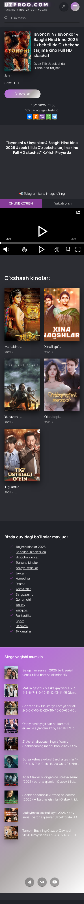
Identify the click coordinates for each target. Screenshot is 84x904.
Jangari (21, 573)
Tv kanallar (23, 631)
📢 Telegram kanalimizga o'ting (42, 193)
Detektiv (22, 626)
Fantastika (24, 615)
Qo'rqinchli (23, 599)
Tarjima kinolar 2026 (31, 547)
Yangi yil (22, 610)
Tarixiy (20, 605)
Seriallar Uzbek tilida (31, 552)
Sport (20, 621)
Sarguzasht (24, 594)
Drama (20, 584)
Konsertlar (23, 589)
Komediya (23, 578)
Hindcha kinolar (27, 557)
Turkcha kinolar (27, 562)
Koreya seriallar (27, 568)
